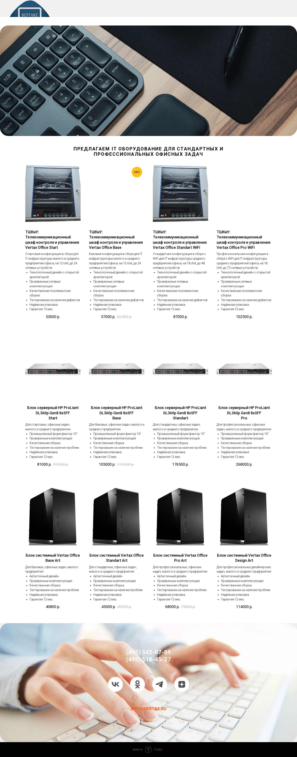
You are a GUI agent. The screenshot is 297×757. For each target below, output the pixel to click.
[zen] (181, 684)
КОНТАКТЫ (195, 19)
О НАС (70, 19)
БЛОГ (273, 19)
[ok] (137, 684)
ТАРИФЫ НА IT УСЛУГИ (237, 19)
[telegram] (159, 684)
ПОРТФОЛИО (124, 19)
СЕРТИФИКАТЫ (161, 19)
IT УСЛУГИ (94, 19)
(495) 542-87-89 (148, 652)
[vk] (115, 684)
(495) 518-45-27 (148, 659)
